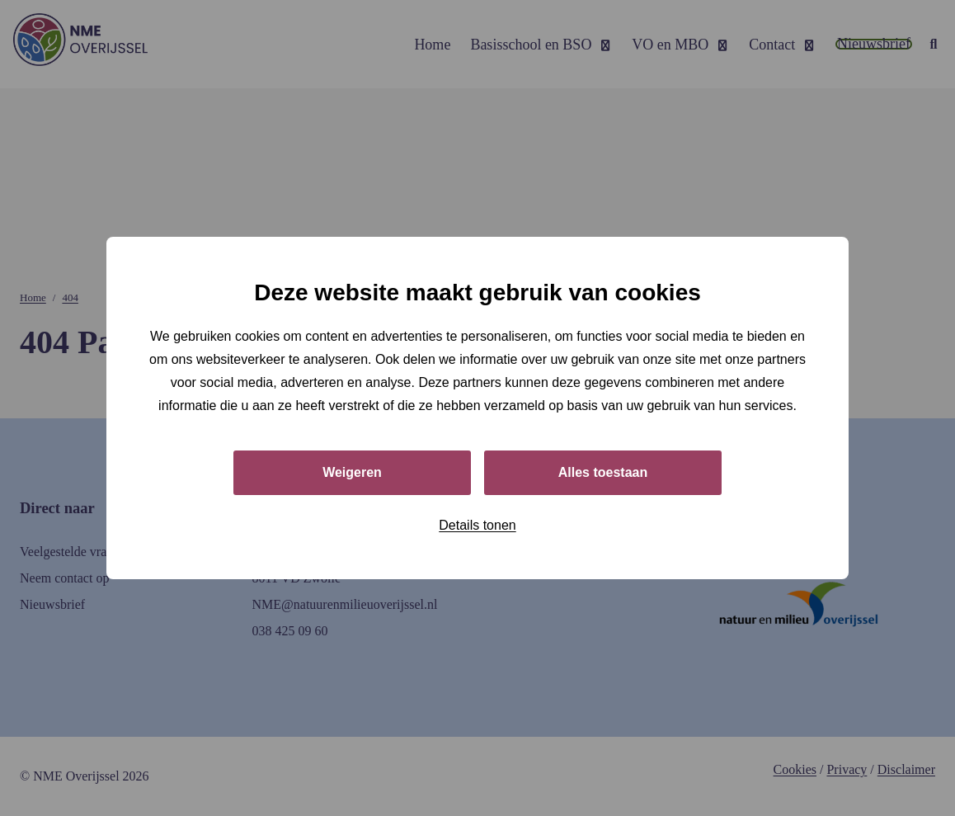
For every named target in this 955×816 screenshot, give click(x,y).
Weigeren (352, 472)
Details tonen (477, 525)
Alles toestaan (602, 472)
